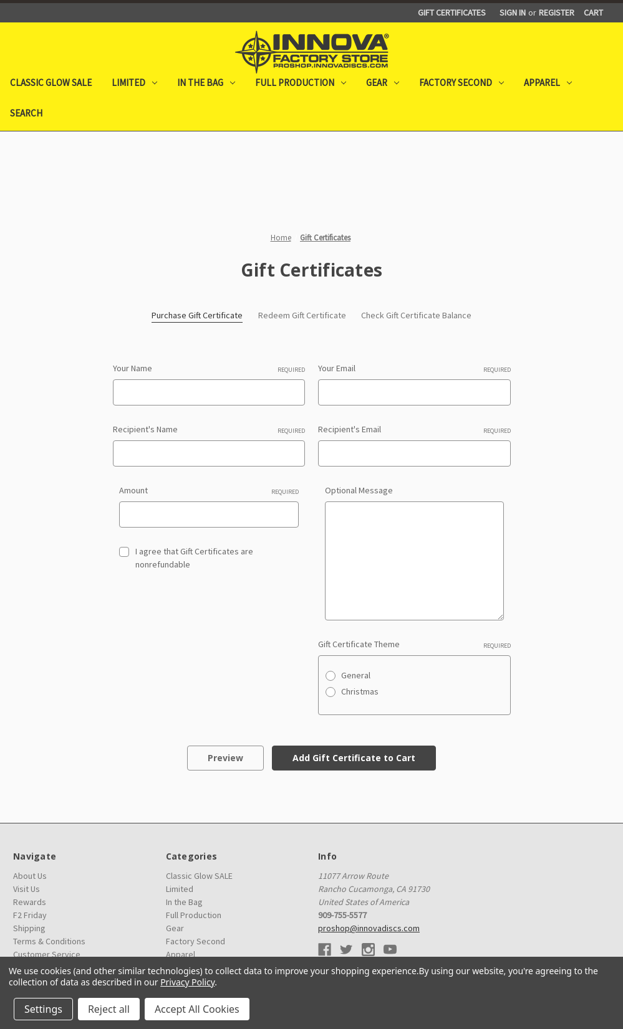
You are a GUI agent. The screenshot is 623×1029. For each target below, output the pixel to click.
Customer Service (46, 954)
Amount (209, 490)
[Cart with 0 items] (593, 12)
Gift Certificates (452, 12)
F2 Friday (30, 915)
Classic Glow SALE (51, 82)
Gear (382, 82)
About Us (30, 875)
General (355, 675)
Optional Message (359, 490)
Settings (43, 1009)
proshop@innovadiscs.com (369, 928)
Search (26, 113)
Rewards (29, 902)
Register (556, 12)
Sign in (513, 12)
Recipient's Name (209, 429)
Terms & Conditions (49, 941)
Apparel (548, 82)
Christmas (360, 691)
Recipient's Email (414, 429)
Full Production (300, 82)
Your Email (414, 368)
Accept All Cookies (197, 1009)
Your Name (209, 368)
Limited (134, 82)
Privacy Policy (187, 982)
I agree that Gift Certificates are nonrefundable (194, 558)
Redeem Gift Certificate (302, 315)
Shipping (29, 928)
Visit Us (26, 888)
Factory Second (461, 82)
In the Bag (206, 82)
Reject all (109, 1009)
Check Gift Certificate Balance (416, 315)
